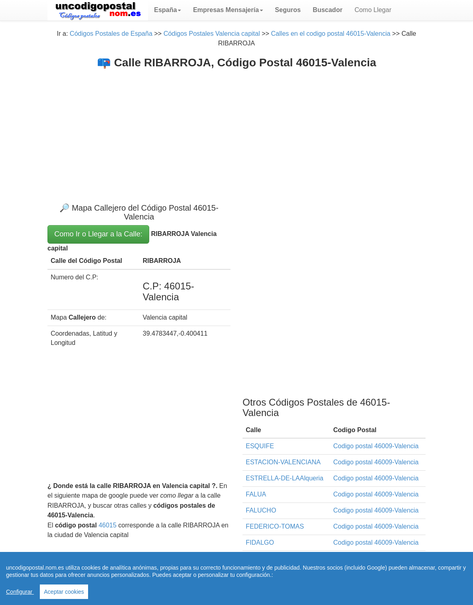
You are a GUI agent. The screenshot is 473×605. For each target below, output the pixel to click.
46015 (108, 525)
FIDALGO (260, 542)
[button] (167, 10)
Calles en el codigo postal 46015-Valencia (331, 33)
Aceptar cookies (64, 592)
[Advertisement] (236, 129)
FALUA (256, 494)
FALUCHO (261, 510)
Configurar (20, 592)
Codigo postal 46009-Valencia (375, 446)
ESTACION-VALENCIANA (283, 462)
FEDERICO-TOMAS (275, 526)
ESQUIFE (260, 446)
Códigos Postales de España (111, 33)
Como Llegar (372, 9)
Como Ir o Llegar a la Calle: (98, 234)
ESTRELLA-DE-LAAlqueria (284, 478)
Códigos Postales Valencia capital (211, 33)
